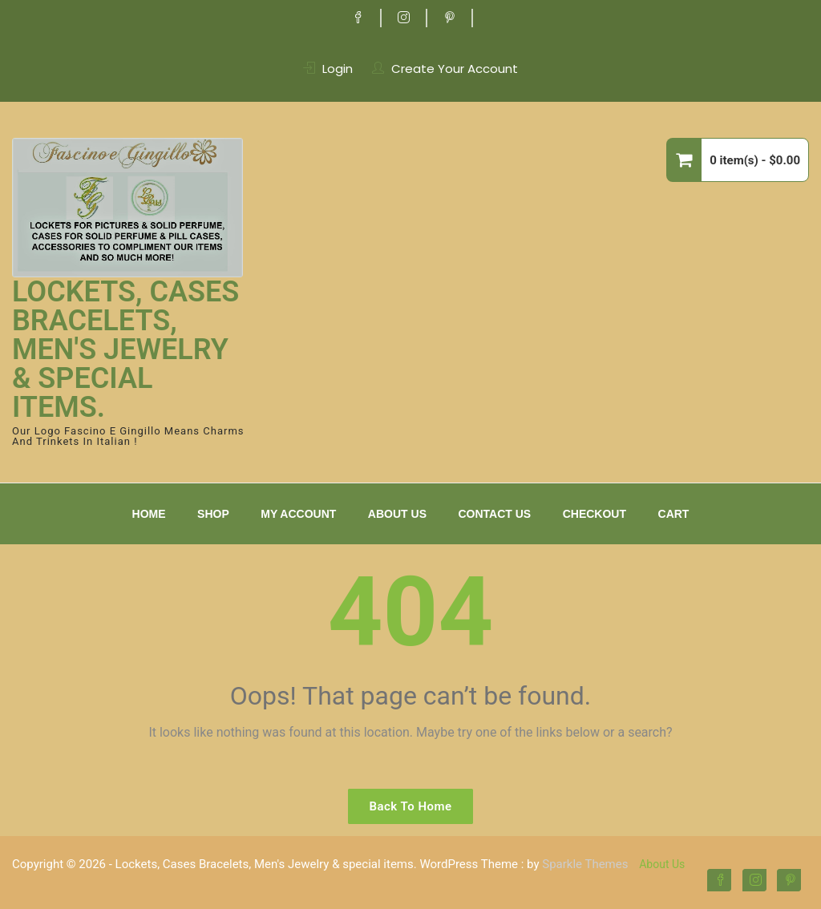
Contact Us (494, 513)
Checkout (594, 513)
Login (337, 68)
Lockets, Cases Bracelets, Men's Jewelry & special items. (125, 349)
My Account (298, 513)
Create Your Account (454, 68)
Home (149, 513)
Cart (674, 513)
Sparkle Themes (585, 864)
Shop (213, 513)
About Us (397, 513)
